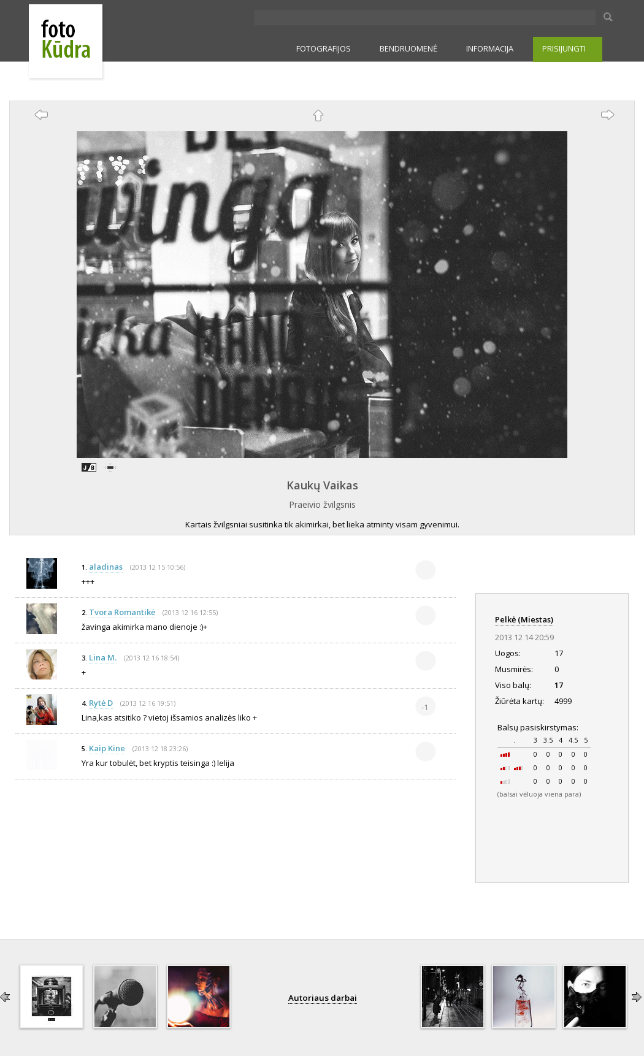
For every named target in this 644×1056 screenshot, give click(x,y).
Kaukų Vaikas (322, 485)
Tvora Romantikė (122, 612)
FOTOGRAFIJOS (323, 48)
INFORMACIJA (489, 48)
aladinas (106, 566)
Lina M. (103, 657)
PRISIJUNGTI (564, 48)
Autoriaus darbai (322, 997)
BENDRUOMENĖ (408, 48)
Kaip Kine (107, 748)
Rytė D (101, 702)
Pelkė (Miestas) (524, 619)
